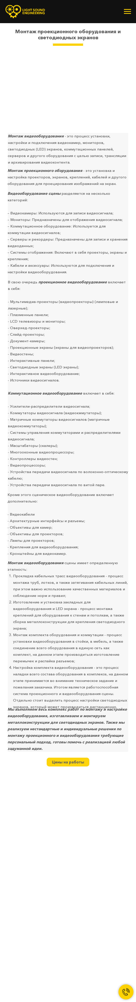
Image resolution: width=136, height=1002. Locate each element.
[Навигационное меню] (127, 11)
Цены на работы (68, 762)
